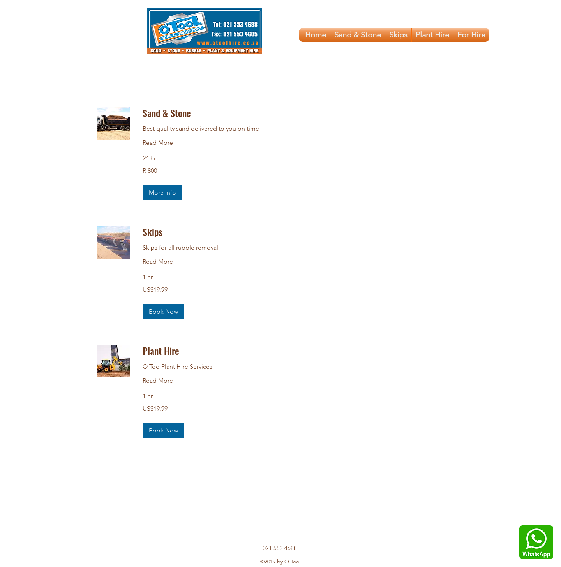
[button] (162, 192)
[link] (303, 113)
